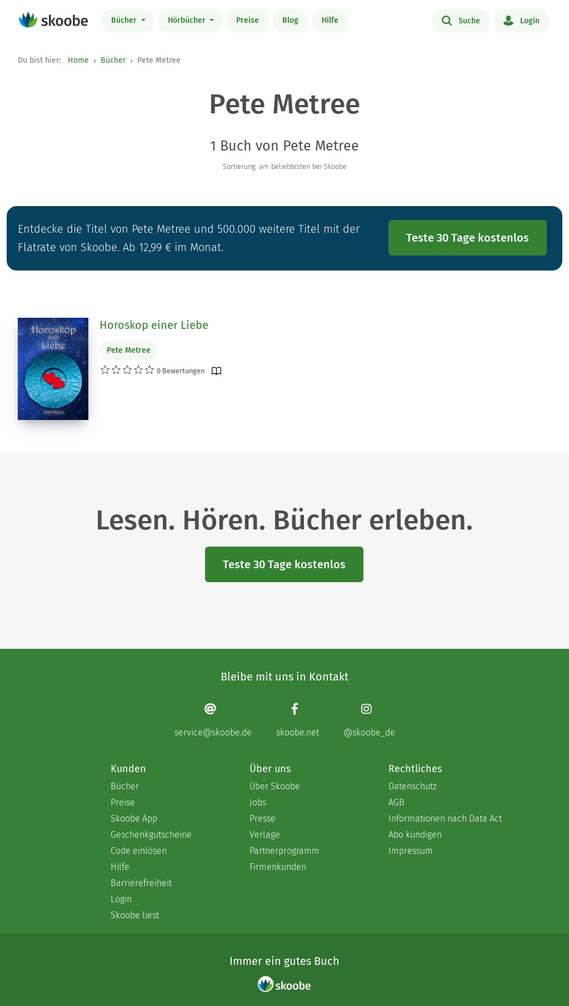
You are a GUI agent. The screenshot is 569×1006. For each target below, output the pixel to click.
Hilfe (330, 20)
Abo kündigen (415, 834)
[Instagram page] (369, 719)
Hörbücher (188, 20)
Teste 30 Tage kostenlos (467, 237)
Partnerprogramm (284, 850)
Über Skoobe (274, 786)
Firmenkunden (277, 867)
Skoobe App (134, 818)
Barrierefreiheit (141, 883)
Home (78, 60)
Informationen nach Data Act (445, 818)
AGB (396, 802)
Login (521, 20)
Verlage (264, 834)
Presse (262, 818)
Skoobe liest (135, 915)
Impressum (410, 850)
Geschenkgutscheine (151, 834)
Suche (461, 20)
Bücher (125, 20)
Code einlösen (139, 850)
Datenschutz (412, 786)
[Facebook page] (297, 719)
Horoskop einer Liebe (153, 325)
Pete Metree (129, 350)
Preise (247, 20)
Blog (290, 20)
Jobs (257, 802)
